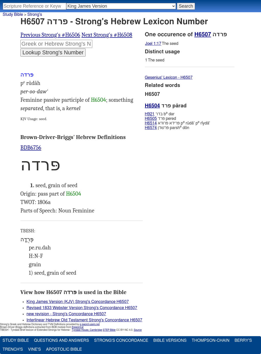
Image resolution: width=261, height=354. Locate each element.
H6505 (151, 119)
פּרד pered (160, 119)
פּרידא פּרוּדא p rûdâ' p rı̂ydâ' (177, 123)
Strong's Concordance (121, 340)
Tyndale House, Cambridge (87, 330)
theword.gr (78, 327)
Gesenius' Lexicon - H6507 (168, 77)
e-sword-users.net (90, 324)
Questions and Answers (61, 340)
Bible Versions (170, 340)
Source (138, 330)
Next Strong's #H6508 (106, 35)
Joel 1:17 (153, 44)
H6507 (202, 34)
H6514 (151, 123)
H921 (149, 114)
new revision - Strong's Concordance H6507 (66, 314)
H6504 (98, 100)
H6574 (151, 128)
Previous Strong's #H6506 (50, 35)
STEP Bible (109, 330)
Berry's (243, 340)
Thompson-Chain (210, 340)
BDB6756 (30, 147)
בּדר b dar (159, 114)
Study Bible (13, 14)
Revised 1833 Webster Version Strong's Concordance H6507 (82, 308)
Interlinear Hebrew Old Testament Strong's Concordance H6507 (84, 320)
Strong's (34, 14)
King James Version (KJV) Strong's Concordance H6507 (78, 302)
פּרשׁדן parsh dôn (167, 127)
